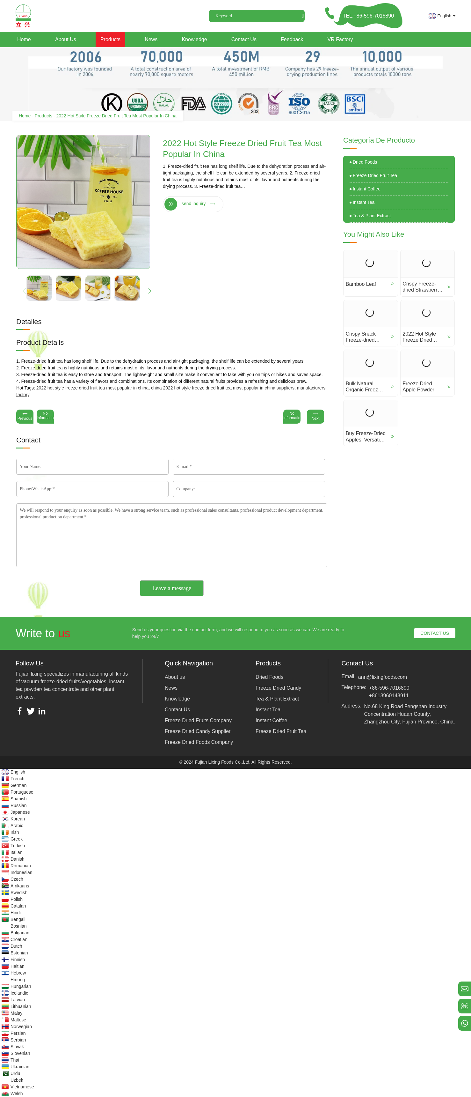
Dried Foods (365, 162)
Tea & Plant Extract (372, 215)
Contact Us (244, 39)
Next (315, 416)
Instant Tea (363, 202)
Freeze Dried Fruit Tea (375, 175)
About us (65, 39)
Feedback (292, 39)
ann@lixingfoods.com (382, 677)
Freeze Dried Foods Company (199, 742)
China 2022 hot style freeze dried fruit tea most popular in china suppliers (222, 387)
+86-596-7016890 (389, 688)
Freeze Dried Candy (278, 688)
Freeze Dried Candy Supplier (197, 731)
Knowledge (194, 39)
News (151, 39)
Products (110, 39)
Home (24, 39)
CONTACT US (434, 633)
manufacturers (311, 387)
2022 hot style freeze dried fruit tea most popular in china (92, 387)
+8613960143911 (389, 695)
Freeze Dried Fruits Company (198, 720)
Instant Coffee (366, 188)
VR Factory (340, 39)
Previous (24, 416)
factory (22, 394)
